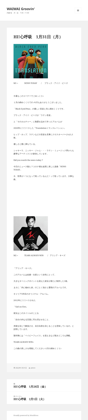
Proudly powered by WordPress (26, 415)
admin (32, 368)
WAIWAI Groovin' (21, 9)
